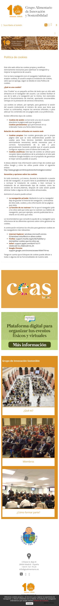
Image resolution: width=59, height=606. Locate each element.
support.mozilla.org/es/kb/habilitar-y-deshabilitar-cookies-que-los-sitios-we (27, 240)
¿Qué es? (28, 410)
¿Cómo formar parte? (28, 512)
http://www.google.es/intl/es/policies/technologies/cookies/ (28, 170)
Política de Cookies (41, 601)
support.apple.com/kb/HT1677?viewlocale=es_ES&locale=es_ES (24, 244)
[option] (29, 43)
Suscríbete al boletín (12, 25)
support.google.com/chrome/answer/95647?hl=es (29, 250)
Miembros (28, 461)
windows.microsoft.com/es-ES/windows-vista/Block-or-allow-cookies (28, 235)
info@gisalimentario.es (29, 569)
